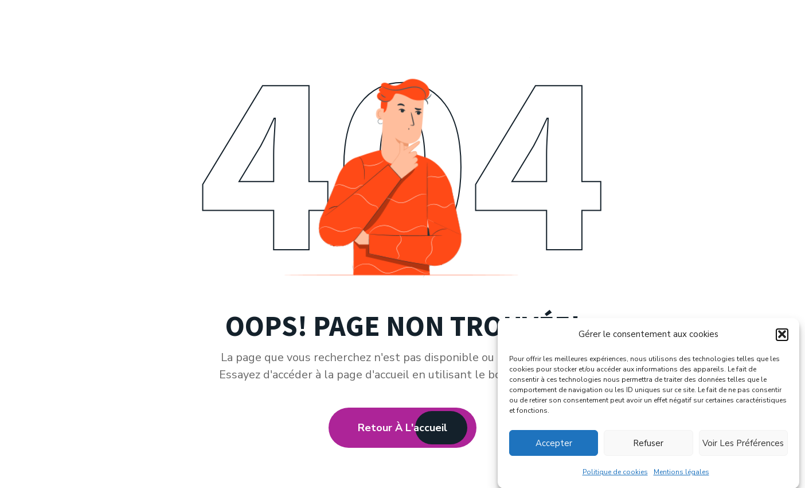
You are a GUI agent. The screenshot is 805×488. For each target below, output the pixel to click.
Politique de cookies (615, 473)
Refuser (648, 444)
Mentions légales (681, 473)
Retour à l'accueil (402, 428)
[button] (782, 336)
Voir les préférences (743, 444)
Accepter (554, 444)
